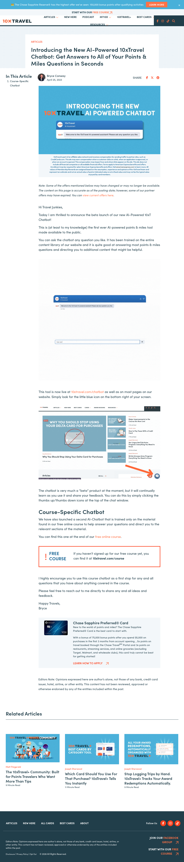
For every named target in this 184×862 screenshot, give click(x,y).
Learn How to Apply (90, 686)
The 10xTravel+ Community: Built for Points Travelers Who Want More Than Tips (70, 33)
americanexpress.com (125, 190)
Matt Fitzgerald (13, 789)
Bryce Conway (56, 99)
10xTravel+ (124, 17)
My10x (104, 17)
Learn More (156, 4)
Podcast (88, 17)
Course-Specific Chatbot (19, 107)
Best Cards (144, 17)
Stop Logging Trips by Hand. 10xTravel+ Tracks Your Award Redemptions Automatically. (158, 35)
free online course (108, 560)
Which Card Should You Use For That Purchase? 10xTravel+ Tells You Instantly (112, 35)
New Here (70, 17)
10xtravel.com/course (109, 581)
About (84, 846)
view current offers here (98, 219)
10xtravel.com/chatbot (87, 415)
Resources (97, 24)
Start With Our (92, 12)
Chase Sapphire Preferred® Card (100, 645)
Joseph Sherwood (73, 792)
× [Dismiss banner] (179, 5)
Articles (49, 17)
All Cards (47, 846)
